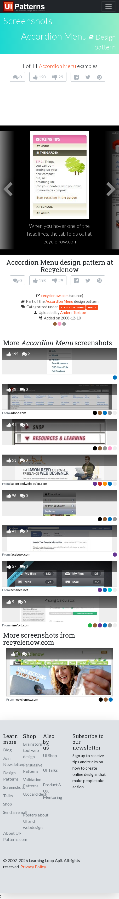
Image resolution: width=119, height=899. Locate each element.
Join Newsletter (13, 761)
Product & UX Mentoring (52, 791)
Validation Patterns (32, 782)
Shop (7, 803)
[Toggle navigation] (108, 6)
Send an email (15, 812)
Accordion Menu (54, 35)
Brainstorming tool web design (36, 750)
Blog (7, 749)
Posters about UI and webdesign (35, 821)
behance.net (19, 590)
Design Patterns (11, 775)
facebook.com (20, 554)
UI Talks (50, 770)
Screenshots (14, 787)
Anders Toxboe (73, 312)
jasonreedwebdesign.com (28, 484)
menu (92, 307)
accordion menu (72, 307)
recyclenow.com (55, 295)
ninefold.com (19, 625)
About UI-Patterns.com (15, 836)
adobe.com (18, 413)
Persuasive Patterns (32, 768)
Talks (8, 795)
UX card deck (35, 793)
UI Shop (50, 755)
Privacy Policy (33, 866)
